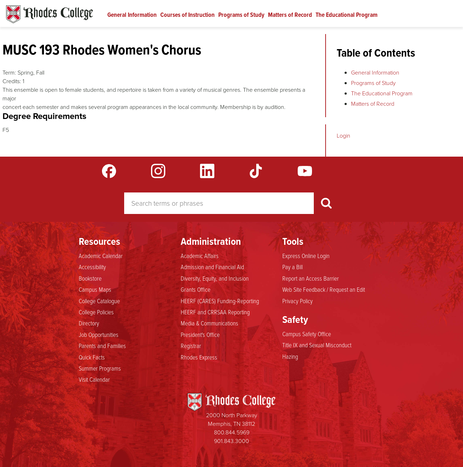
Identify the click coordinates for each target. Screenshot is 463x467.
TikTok (256, 171)
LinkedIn (207, 171)
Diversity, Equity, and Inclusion (215, 278)
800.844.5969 (231, 432)
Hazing (290, 356)
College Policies (96, 312)
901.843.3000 (231, 441)
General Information (132, 14)
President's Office (200, 334)
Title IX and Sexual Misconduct (316, 344)
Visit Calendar (94, 379)
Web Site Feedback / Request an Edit (323, 289)
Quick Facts (92, 357)
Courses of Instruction (187, 14)
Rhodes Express (199, 357)
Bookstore (90, 278)
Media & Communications (209, 323)
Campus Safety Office (306, 333)
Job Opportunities (98, 334)
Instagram (158, 171)
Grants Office (195, 289)
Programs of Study (241, 14)
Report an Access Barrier (310, 278)
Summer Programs (100, 368)
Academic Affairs (200, 255)
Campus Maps (95, 289)
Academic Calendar (101, 255)
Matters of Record (290, 14)
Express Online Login (306, 255)
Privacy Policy (297, 300)
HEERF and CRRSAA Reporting (215, 312)
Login (343, 136)
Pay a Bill (292, 266)
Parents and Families (102, 345)
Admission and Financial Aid (212, 266)
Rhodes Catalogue (49, 14)
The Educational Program (346, 14)
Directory (89, 323)
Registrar (191, 345)
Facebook (109, 171)
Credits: (12, 81)
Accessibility (92, 266)
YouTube (305, 171)
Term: (9, 72)
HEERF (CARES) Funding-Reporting (220, 300)
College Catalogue (99, 300)
